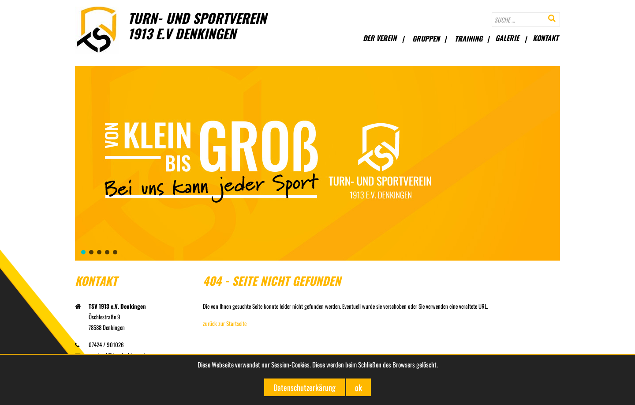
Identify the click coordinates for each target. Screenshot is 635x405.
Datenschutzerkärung (304, 387)
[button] (83, 252)
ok (358, 387)
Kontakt (545, 38)
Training (468, 38)
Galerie (507, 38)
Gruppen (426, 38)
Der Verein (379, 38)
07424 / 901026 (99, 344)
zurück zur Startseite (225, 323)
